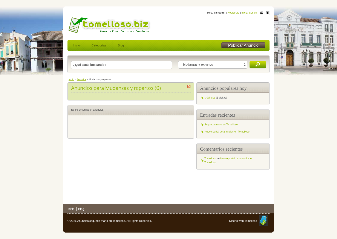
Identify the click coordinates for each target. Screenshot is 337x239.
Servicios (81, 79)
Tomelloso (210, 158)
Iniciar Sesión (249, 12)
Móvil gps (209, 97)
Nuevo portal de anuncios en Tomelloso (227, 131)
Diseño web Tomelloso (243, 220)
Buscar (258, 64)
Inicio (76, 45)
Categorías (99, 45)
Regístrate (233, 12)
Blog (121, 45)
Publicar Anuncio (243, 45)
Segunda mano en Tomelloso (221, 124)
